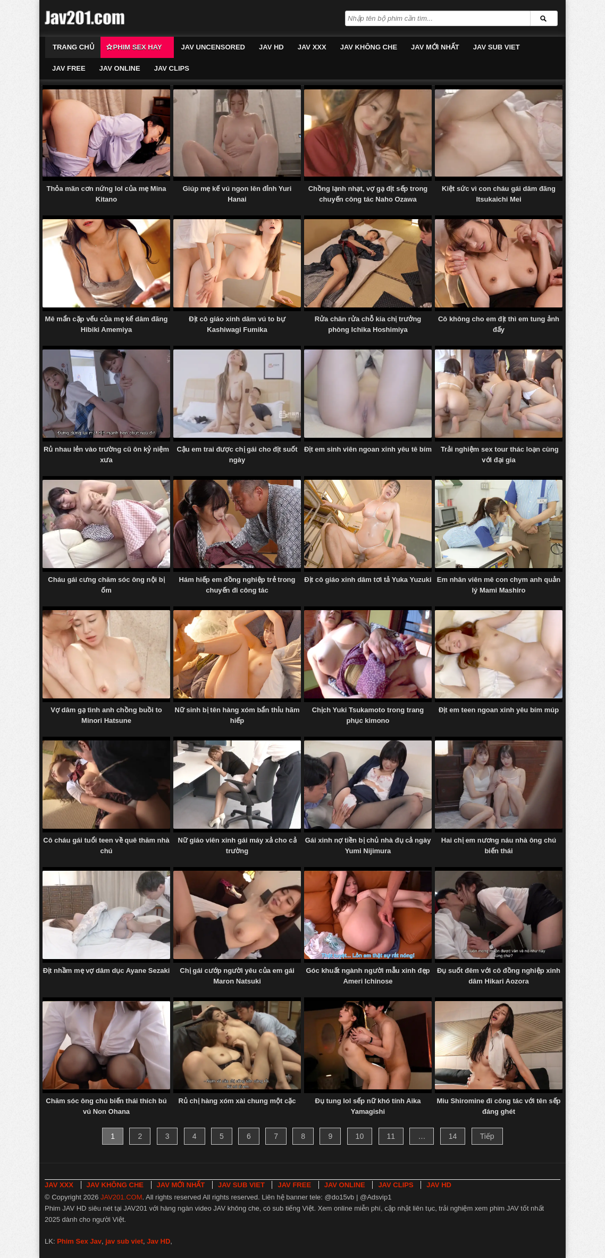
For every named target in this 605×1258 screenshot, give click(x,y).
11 (391, 1136)
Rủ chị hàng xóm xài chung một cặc (237, 1101)
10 (360, 1136)
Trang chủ (74, 47)
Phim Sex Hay (137, 47)
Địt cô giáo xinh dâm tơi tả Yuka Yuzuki (367, 580)
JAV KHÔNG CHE (368, 47)
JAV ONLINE (119, 68)
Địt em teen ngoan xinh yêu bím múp (499, 710)
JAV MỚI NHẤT (435, 47)
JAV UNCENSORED (213, 47)
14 (453, 1136)
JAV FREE (69, 68)
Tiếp (487, 1136)
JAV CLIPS (171, 68)
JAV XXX (312, 47)
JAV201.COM (121, 1197)
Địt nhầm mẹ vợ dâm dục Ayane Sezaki (106, 970)
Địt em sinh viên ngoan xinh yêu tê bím (368, 449)
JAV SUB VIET (496, 47)
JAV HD (271, 47)
